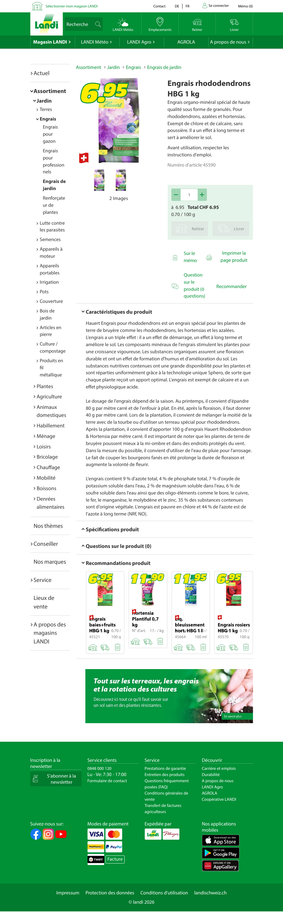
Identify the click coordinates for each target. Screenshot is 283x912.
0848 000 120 (100, 768)
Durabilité (211, 774)
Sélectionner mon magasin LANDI (72, 6)
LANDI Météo (95, 42)
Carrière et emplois (219, 768)
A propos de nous (228, 42)
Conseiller (46, 543)
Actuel (41, 73)
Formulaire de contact (107, 780)
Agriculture (49, 396)
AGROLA (186, 42)
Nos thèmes (48, 525)
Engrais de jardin (164, 67)
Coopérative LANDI (219, 799)
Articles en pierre (51, 331)
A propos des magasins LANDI (50, 633)
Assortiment (50, 91)
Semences (50, 239)
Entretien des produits (165, 774)
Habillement (51, 425)
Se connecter (219, 5)
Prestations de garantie (165, 768)
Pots (44, 292)
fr (187, 6)
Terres (46, 109)
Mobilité (46, 477)
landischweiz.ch (210, 893)
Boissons (47, 488)
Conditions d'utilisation (164, 893)
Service (43, 579)
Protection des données (109, 893)
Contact (159, 6)
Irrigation (49, 282)
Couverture (51, 301)
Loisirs (44, 446)
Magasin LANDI (50, 42)
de (177, 6)
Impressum (67, 893)
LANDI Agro (139, 42)
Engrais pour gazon (50, 134)
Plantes (45, 386)
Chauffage (48, 467)
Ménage (46, 435)
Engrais (48, 119)
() (245, 6)
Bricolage (47, 456)
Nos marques (50, 561)
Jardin (44, 100)
